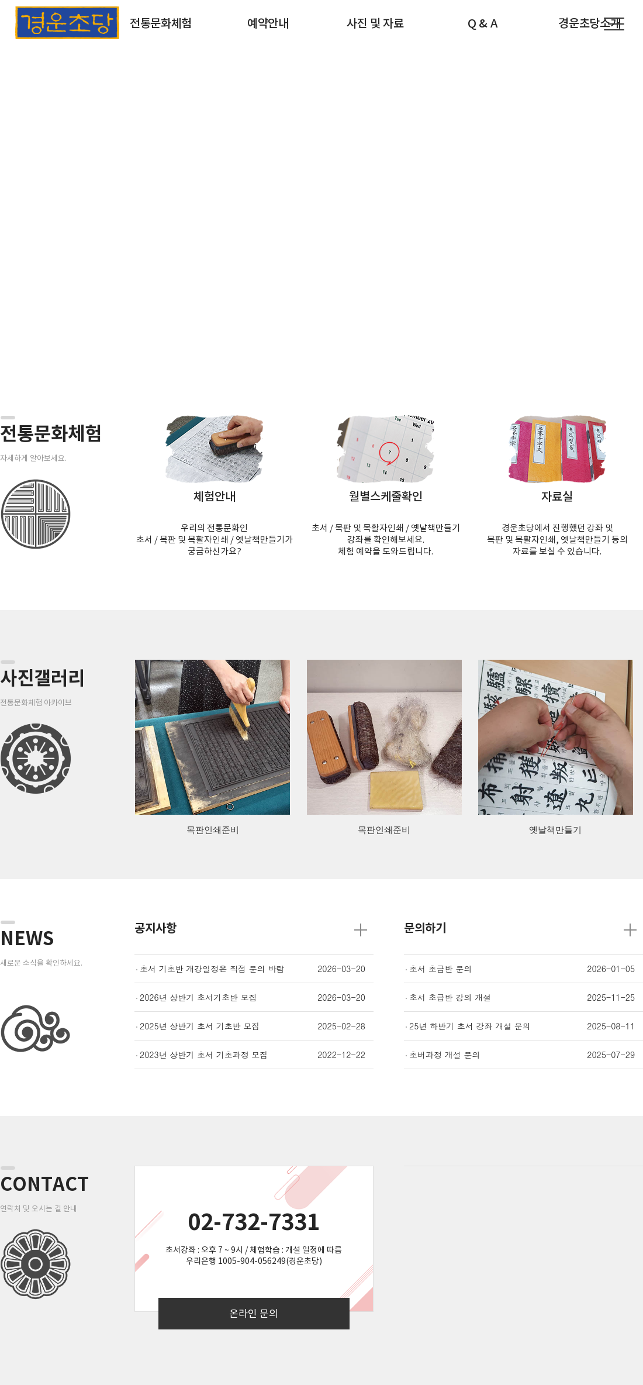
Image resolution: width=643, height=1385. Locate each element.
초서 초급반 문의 (440, 968)
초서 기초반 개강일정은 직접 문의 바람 (212, 968)
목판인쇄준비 (212, 830)
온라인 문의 (253, 1313)
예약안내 (268, 23)
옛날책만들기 (555, 830)
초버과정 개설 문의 (444, 1054)
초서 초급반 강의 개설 (450, 997)
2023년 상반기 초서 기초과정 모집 (204, 1054)
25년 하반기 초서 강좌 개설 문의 (470, 1026)
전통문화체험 (161, 23)
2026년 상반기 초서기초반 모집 (198, 997)
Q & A (482, 23)
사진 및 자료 (375, 23)
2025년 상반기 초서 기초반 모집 (200, 1026)
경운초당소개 (589, 23)
